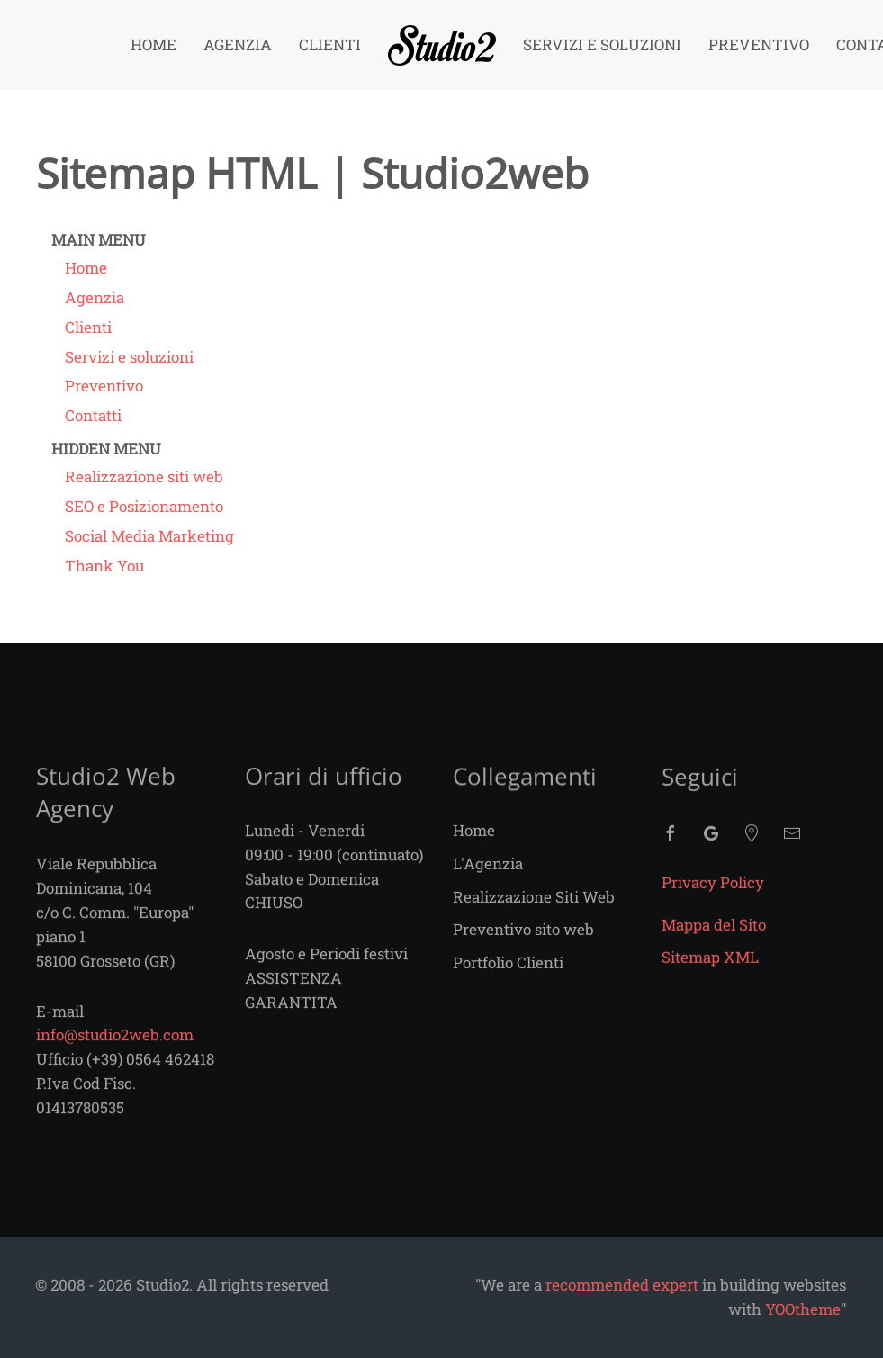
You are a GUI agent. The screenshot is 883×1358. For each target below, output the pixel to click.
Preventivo (758, 44)
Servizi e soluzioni (129, 356)
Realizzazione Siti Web (534, 907)
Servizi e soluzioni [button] (602, 44)
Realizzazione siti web (144, 476)
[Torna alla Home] (442, 45)
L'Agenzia (488, 874)
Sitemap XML (710, 969)
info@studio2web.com (115, 1045)
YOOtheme (719, 1309)
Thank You (104, 565)
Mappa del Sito (714, 936)
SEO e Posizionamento (144, 506)
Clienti (330, 44)
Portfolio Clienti (508, 974)
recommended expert (538, 1284)
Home (153, 44)
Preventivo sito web (523, 941)
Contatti (93, 415)
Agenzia (237, 44)
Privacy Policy (713, 894)
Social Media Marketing (149, 536)
